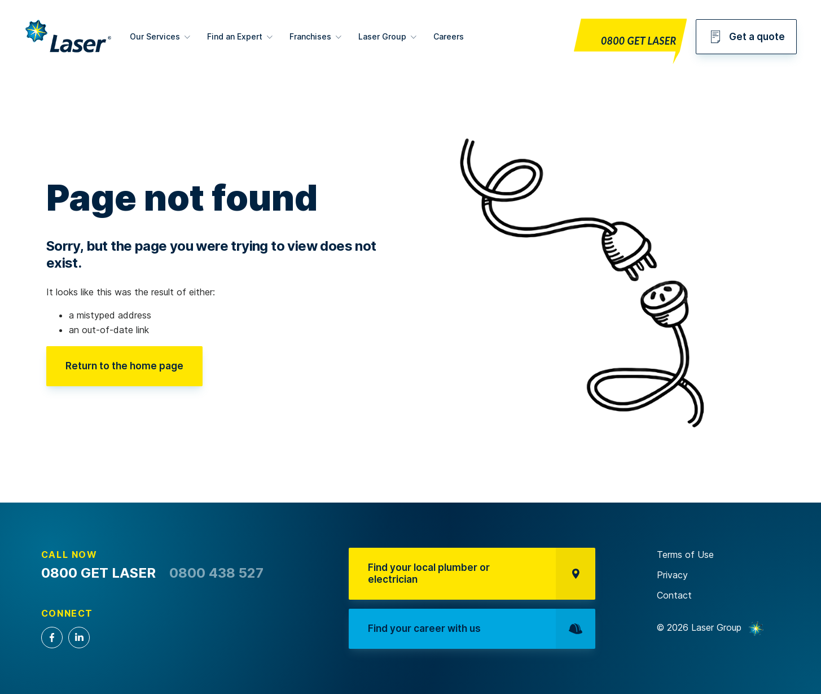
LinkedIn (79, 637)
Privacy (672, 574)
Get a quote (746, 37)
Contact (674, 595)
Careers (448, 36)
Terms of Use (685, 554)
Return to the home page (124, 366)
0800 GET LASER (639, 40)
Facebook (52, 637)
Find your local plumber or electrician (481, 573)
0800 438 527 (216, 573)
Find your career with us (481, 629)
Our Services (155, 36)
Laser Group (382, 36)
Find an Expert (234, 36)
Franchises (310, 36)
